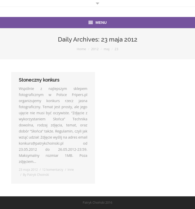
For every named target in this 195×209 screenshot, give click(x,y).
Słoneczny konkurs (39, 80)
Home (81, 49)
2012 (95, 49)
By (36, 175)
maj (107, 49)
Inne (71, 169)
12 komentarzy (52, 169)
